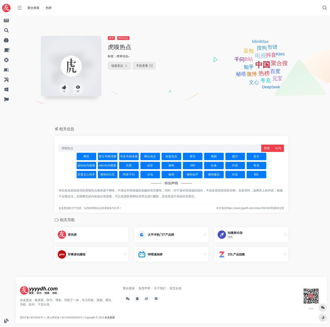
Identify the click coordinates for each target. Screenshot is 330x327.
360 (192, 165)
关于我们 (160, 288)
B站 (256, 174)
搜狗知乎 (192, 174)
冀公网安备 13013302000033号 (64, 317)
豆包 (150, 174)
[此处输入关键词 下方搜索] (160, 148)
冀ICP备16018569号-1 (32, 317)
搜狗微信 (214, 174)
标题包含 (171, 156)
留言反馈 (175, 288)
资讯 (193, 156)
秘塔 (171, 174)
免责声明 (144, 288)
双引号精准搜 (107, 156)
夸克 (256, 165)
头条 (214, 165)
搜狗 (171, 165)
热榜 (49, 7)
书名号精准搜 (129, 156)
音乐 (256, 156)
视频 (214, 156)
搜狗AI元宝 (107, 174)
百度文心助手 (86, 174)
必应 (150, 165)
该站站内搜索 (86, 165)
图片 (235, 156)
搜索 (267, 148)
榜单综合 (123, 38)
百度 (129, 165)
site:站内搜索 (107, 165)
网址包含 (150, 156)
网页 (86, 156)
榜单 (111, 38)
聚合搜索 (33, 7)
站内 (278, 148)
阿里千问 (129, 174)
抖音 (235, 165)
